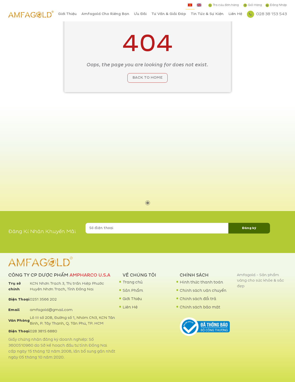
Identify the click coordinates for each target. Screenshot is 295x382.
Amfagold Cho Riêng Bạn (105, 14)
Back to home (147, 78)
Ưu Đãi (140, 14)
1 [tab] (147, 203)
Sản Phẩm (133, 291)
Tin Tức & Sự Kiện (207, 14)
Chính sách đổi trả (198, 299)
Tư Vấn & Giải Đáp (168, 14)
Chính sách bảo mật (200, 307)
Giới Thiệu (67, 14)
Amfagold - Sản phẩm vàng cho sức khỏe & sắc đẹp (260, 280)
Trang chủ (133, 282)
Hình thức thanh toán (201, 282)
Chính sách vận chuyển (203, 291)
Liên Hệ (235, 14)
